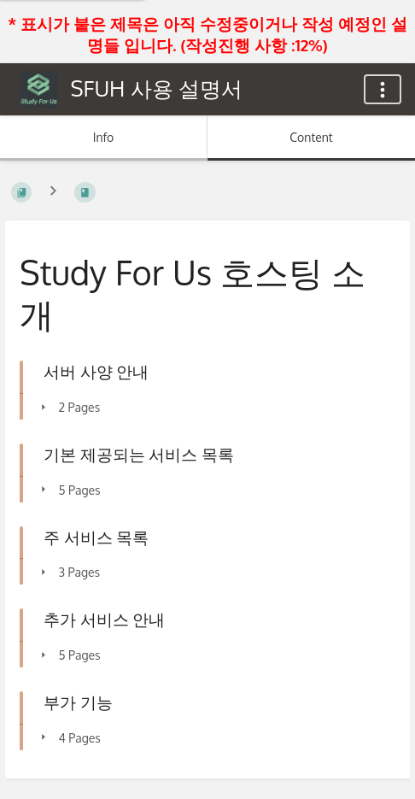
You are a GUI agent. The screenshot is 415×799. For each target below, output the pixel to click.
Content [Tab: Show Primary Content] (310, 137)
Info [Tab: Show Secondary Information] (103, 137)
